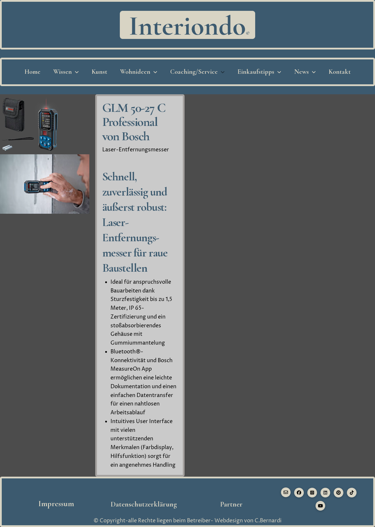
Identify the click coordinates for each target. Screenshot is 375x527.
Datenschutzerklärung (143, 504)
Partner (231, 504)
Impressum (56, 504)
